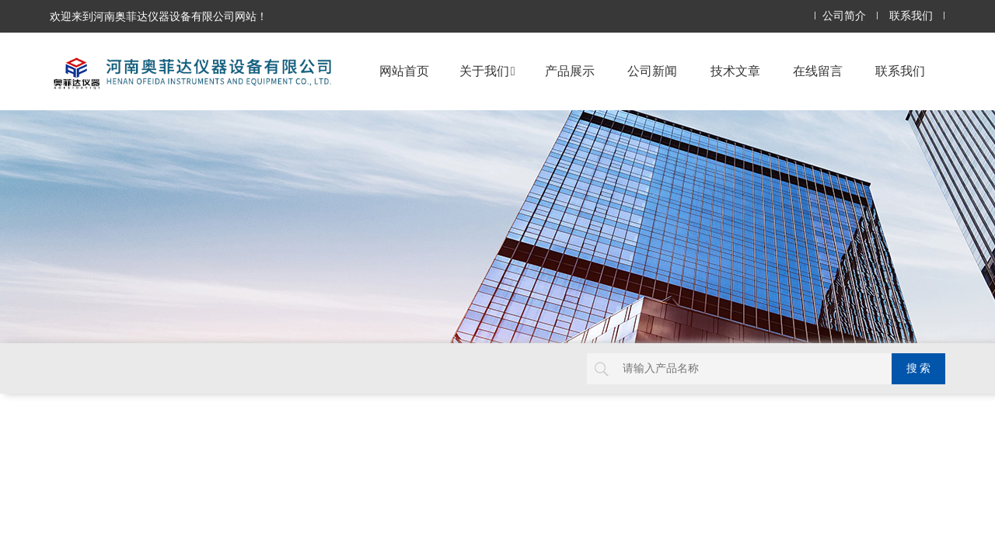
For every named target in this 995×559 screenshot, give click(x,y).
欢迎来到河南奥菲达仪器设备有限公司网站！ (158, 16)
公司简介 (844, 16)
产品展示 (570, 71)
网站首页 (404, 71)
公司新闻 (652, 71)
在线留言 (818, 71)
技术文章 (735, 71)
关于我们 (487, 71)
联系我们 (911, 16)
